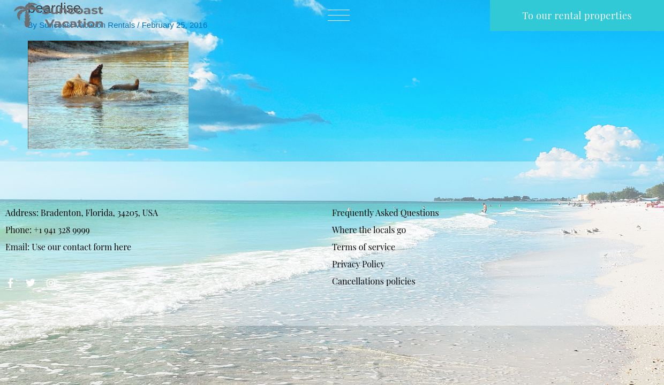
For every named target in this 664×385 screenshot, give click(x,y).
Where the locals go (369, 229)
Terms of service (363, 246)
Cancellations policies (374, 281)
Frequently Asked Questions (385, 212)
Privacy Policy (358, 264)
